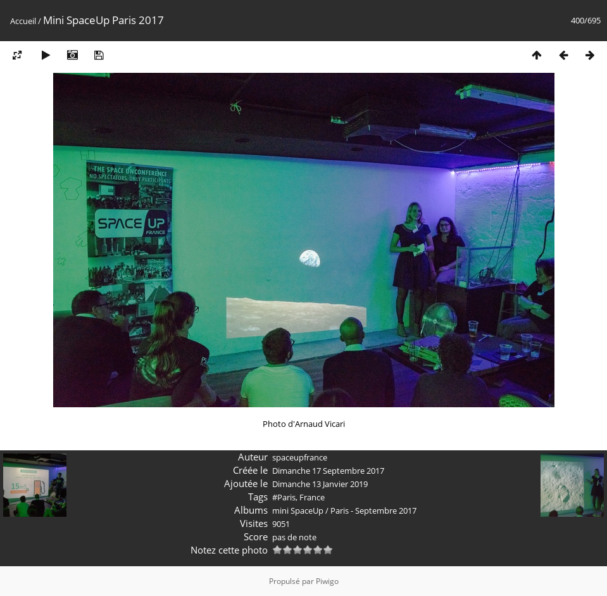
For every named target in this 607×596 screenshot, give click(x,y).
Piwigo (327, 581)
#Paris (284, 497)
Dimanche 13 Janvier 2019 (320, 484)
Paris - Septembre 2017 (373, 510)
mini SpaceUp (297, 510)
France (312, 497)
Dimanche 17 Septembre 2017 (328, 470)
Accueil (23, 21)
